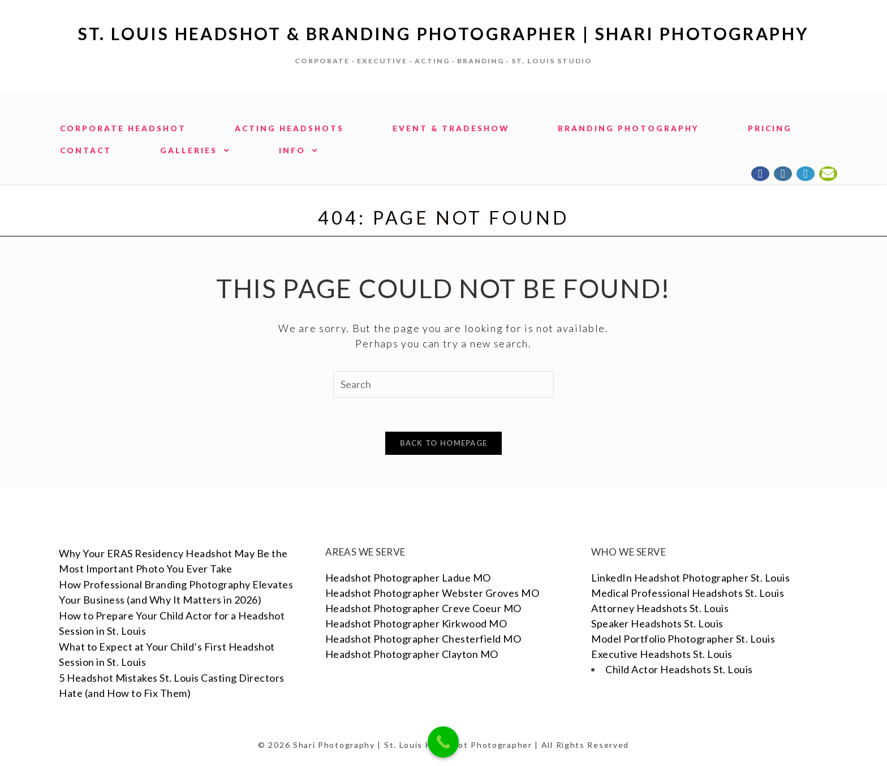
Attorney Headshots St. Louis (660, 608)
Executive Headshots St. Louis (662, 654)
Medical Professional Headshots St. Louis (687, 593)
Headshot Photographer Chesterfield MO (423, 638)
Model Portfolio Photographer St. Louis (683, 638)
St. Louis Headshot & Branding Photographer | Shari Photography (444, 33)
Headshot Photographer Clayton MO (411, 654)
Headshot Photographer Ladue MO (408, 577)
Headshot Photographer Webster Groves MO (432, 593)
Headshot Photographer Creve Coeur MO (423, 608)
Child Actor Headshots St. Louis (679, 669)
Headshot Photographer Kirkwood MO (416, 623)
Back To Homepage (444, 442)
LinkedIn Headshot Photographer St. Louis (690, 577)
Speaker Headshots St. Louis (657, 623)
